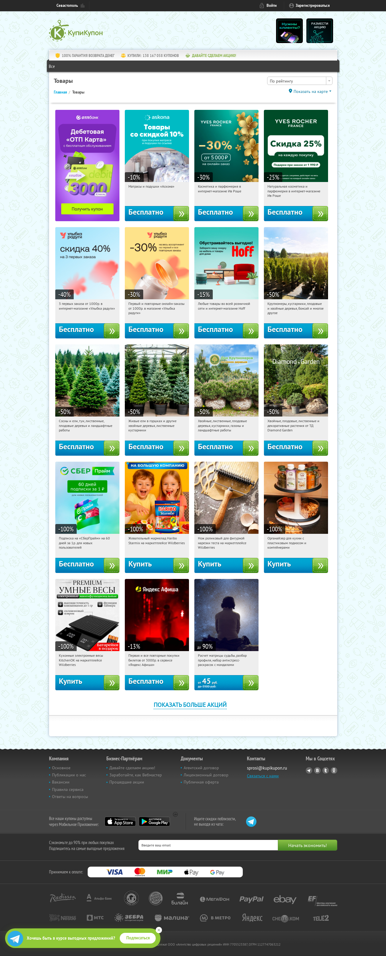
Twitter (325, 770)
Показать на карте (311, 91)
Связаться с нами (263, 775)
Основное (61, 767)
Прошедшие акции (126, 782)
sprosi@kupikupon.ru (267, 768)
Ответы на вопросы (70, 796)
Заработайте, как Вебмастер (135, 775)
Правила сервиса (67, 789)
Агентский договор (201, 767)
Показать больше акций (190, 704)
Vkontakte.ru (317, 770)
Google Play (154, 821)
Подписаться (138, 938)
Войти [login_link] (272, 5)
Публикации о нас (69, 775)
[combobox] (300, 81)
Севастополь (67, 5)
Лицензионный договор (206, 775)
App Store (120, 821)
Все (52, 66)
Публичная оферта (201, 782)
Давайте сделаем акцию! (132, 767)
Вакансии (61, 782)
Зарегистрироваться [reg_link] (313, 5)
